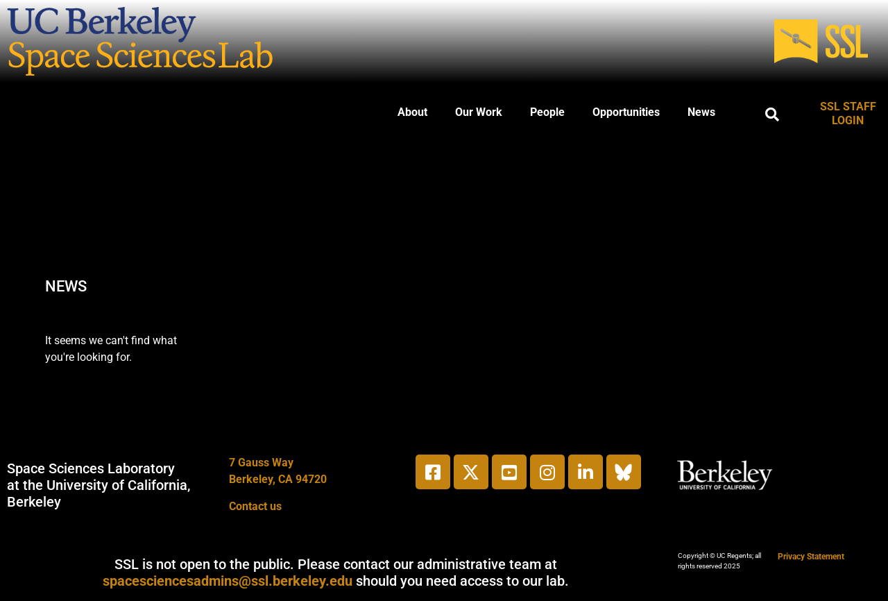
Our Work (478, 112)
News (701, 112)
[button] (772, 114)
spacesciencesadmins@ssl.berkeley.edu (227, 581)
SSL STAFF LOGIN (848, 113)
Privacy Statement (811, 556)
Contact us (255, 506)
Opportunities (626, 112)
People (547, 112)
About (412, 112)
